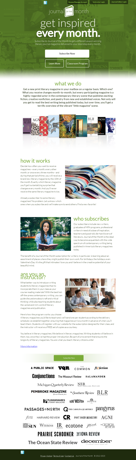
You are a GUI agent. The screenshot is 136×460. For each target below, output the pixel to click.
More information (28, 346)
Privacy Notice (46, 456)
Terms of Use (58, 456)
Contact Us (69, 456)
